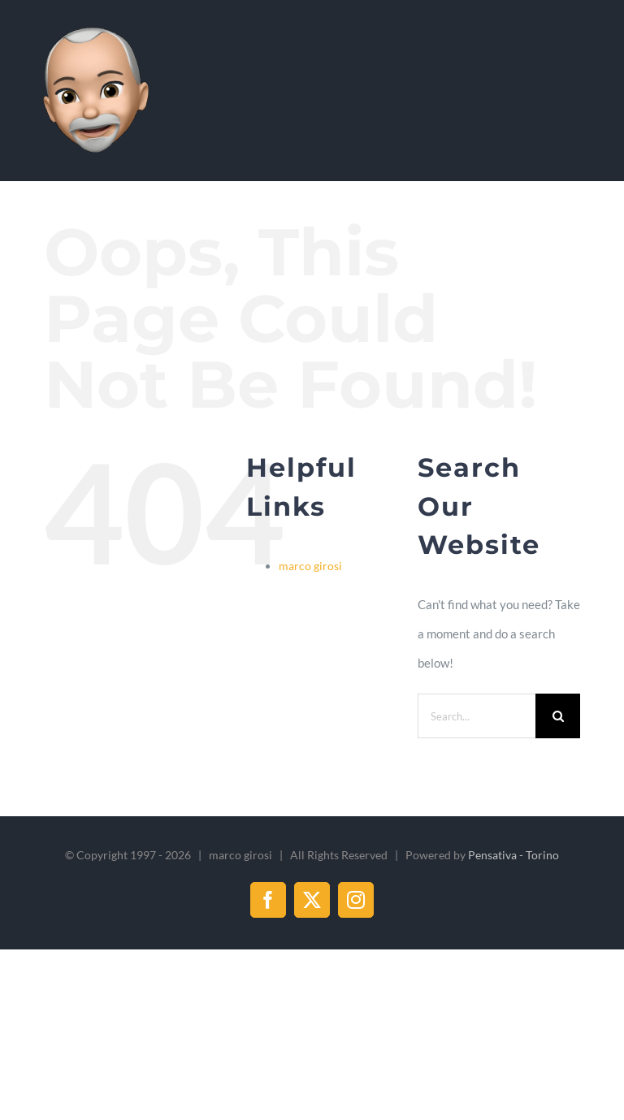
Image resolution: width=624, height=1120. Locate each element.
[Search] (557, 716)
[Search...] (476, 716)
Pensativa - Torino (513, 855)
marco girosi (310, 566)
